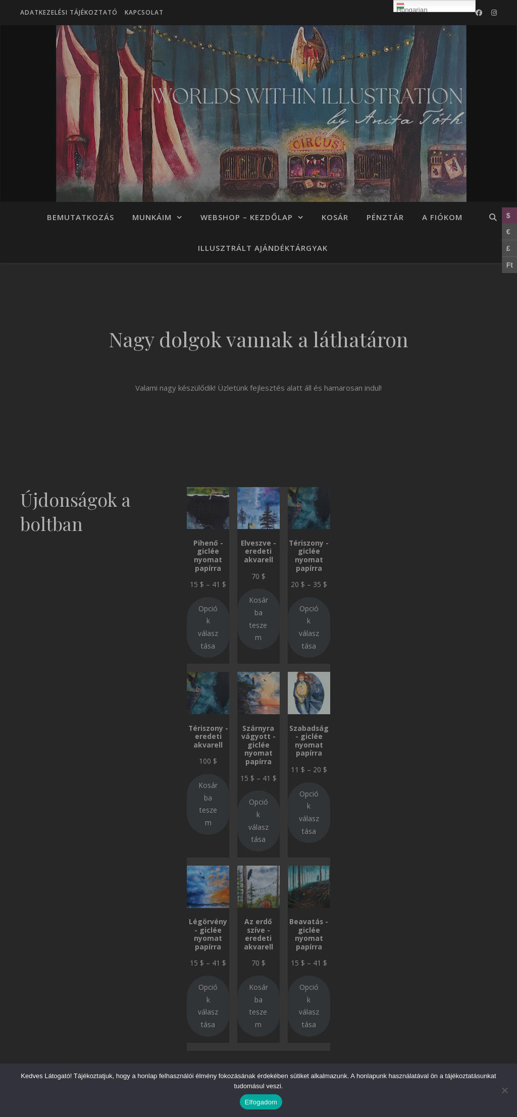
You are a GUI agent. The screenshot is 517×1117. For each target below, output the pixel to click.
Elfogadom (261, 1102)
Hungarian (412, 7)
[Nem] (504, 1090)
